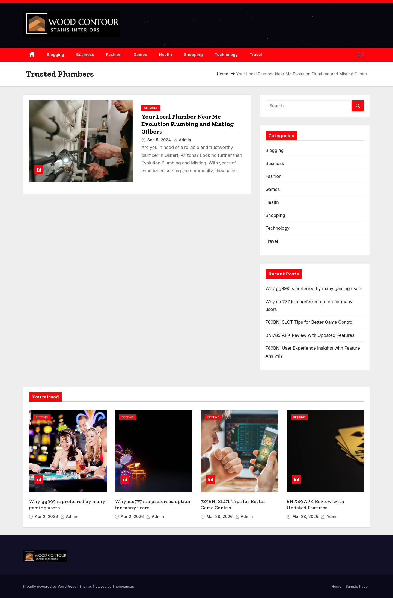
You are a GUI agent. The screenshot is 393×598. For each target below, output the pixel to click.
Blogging (55, 54)
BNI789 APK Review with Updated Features (310, 335)
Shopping (193, 54)
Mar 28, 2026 (220, 516)
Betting (42, 417)
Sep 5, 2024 (159, 139)
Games (140, 54)
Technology (226, 54)
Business (85, 54)
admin (182, 139)
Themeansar (122, 586)
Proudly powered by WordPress (50, 586)
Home (222, 73)
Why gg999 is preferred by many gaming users (314, 288)
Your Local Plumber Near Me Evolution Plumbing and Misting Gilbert (187, 124)
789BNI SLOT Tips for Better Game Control (309, 322)
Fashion (114, 54)
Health (165, 54)
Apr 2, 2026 (47, 516)
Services (150, 108)
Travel (256, 54)
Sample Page (357, 586)
